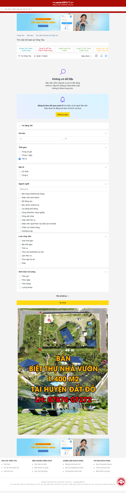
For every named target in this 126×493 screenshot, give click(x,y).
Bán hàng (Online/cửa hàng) (33, 194)
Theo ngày (26, 280)
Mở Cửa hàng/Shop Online (74, 468)
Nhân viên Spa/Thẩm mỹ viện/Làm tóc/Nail (39, 224)
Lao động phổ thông (30, 209)
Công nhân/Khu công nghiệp (33, 212)
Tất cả (24, 159)
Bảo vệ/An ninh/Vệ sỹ (30, 205)
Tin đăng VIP (27, 126)
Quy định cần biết (40, 464)
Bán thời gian (27, 244)
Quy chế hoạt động (40, 471)
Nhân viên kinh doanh (30, 197)
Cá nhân (25, 171)
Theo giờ (25, 276)
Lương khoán (27, 287)
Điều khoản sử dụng (41, 468)
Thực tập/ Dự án (28, 259)
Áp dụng (63, 303)
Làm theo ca (27, 256)
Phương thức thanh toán (73, 471)
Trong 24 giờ (27, 152)
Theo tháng (26, 284)
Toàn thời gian (27, 241)
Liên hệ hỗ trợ (8, 471)
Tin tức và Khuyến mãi (11, 468)
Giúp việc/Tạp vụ (28, 220)
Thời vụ (25, 248)
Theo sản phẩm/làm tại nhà (33, 252)
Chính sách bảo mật (103, 468)
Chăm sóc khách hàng (31, 227)
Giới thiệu (7, 464)
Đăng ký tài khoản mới (72, 464)
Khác (24, 263)
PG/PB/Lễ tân (27, 231)
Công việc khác (28, 216)
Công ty (25, 175)
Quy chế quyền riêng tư (104, 464)
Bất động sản (27, 201)
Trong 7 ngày (27, 155)
